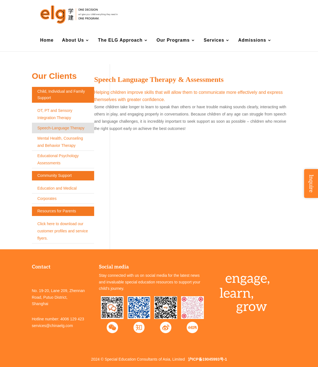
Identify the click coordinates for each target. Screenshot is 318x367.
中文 (267, 14)
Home (47, 40)
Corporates (47, 198)
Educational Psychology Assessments (58, 159)
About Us (73, 40)
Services (214, 40)
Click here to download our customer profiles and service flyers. (62, 231)
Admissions (252, 40)
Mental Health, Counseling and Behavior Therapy (60, 142)
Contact (232, 14)
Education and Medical (57, 188)
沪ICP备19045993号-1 (207, 359)
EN (259, 14)
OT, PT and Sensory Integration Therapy (54, 114)
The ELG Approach (120, 40)
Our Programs (173, 40)
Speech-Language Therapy (60, 128)
